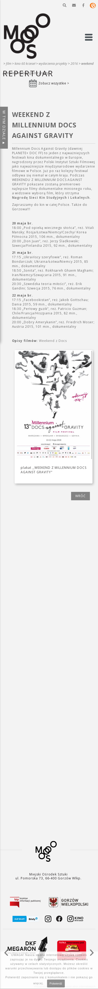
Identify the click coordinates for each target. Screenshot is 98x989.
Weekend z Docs (53, 340)
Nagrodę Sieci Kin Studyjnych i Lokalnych (51, 197)
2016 (74, 63)
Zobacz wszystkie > (53, 83)
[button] (64, 5)
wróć (80, 496)
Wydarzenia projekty (53, 63)
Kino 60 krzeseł (25, 63)
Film (8, 63)
